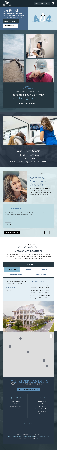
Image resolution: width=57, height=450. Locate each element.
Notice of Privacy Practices (42, 436)
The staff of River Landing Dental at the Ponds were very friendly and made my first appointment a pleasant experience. (28, 214)
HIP (38, 438)
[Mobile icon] (17, 291)
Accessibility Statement (28, 436)
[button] (43, 360)
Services (15, 404)
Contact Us (15, 409)
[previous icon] (46, 232)
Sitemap (10, 436)
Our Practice (16, 401)
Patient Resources (15, 406)
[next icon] (51, 232)
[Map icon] (17, 283)
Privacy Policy (17, 436)
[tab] (12, 269)
